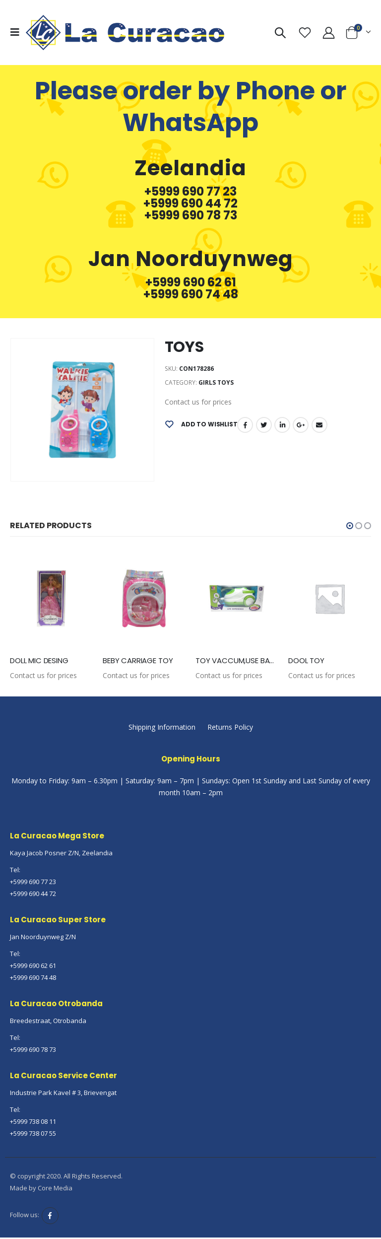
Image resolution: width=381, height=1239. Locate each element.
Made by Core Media (41, 1188)
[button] (349, 526)
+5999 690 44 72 (190, 203)
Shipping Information (161, 727)
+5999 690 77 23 (190, 192)
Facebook (245, 425)
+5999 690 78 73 (190, 215)
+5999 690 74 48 (190, 294)
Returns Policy (230, 727)
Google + (301, 425)
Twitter (264, 425)
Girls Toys (216, 382)
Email (319, 425)
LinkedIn (282, 425)
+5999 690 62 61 (190, 282)
